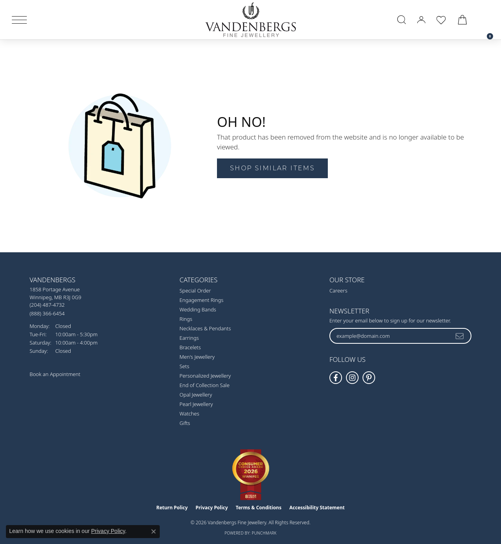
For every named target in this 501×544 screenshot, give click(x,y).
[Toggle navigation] (19, 20)
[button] (401, 19)
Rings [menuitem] (185, 318)
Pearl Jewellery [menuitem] (196, 404)
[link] (486, 19)
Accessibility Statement (316, 507)
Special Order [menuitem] (195, 290)
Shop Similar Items (272, 168)
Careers (338, 290)
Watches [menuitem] (189, 413)
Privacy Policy (212, 507)
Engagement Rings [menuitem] (201, 300)
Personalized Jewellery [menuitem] (205, 375)
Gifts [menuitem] (184, 423)
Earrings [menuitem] (189, 337)
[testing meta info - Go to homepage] (250, 19)
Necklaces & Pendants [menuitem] (205, 328)
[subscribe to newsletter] (460, 336)
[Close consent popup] (153, 531)
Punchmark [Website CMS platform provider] (264, 533)
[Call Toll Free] (47, 313)
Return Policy (172, 507)
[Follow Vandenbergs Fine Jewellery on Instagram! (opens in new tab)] (352, 377)
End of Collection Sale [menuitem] (204, 385)
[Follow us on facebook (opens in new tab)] (335, 377)
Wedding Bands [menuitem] (197, 309)
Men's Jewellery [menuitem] (197, 356)
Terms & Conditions (259, 507)
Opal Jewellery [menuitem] (195, 394)
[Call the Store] (47, 304)
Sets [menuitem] (184, 366)
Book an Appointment (55, 374)
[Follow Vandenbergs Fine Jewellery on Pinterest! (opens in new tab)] (369, 377)
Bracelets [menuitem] (190, 347)
